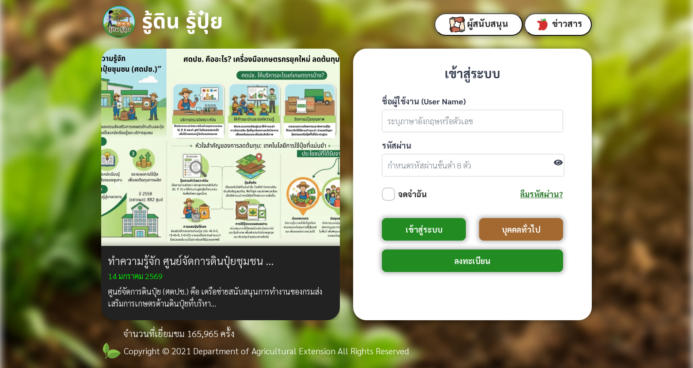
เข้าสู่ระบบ (424, 229)
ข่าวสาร (558, 24)
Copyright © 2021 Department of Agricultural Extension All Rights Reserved (266, 350)
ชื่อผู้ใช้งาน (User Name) (424, 101)
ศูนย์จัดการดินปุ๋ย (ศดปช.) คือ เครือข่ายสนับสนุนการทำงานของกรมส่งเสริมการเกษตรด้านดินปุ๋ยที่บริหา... (215, 297)
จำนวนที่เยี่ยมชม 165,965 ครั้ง (179, 333)
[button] (119, 184)
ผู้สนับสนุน (478, 24)
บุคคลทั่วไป (521, 229)
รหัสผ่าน (396, 145)
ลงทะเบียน (472, 261)
